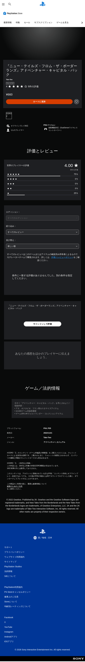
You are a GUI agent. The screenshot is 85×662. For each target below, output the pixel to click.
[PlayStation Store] (13, 13)
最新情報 (8, 22)
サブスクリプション (43, 22)
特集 (18, 22)
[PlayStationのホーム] (42, 4)
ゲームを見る (63, 22)
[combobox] (42, 218)
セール (27, 22)
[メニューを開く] (3, 4)
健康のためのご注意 (14, 486)
